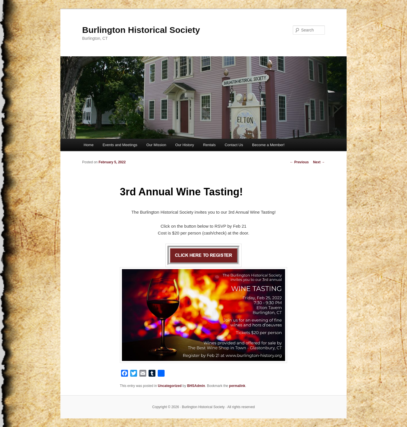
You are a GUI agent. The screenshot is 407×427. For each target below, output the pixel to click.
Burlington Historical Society (141, 30)
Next (319, 162)
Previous (299, 162)
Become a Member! (268, 145)
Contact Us (234, 145)
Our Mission (156, 145)
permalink (237, 386)
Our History (184, 145)
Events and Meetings (119, 145)
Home (89, 145)
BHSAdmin (196, 386)
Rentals (209, 145)
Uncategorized (170, 386)
